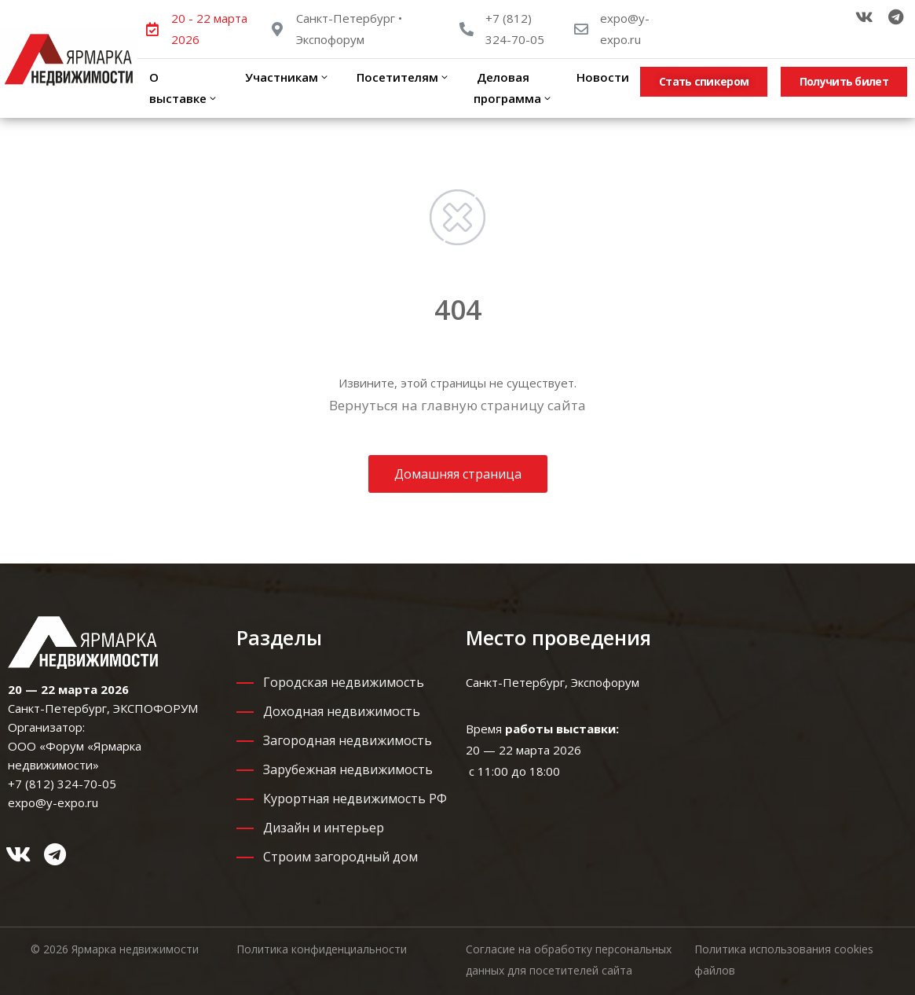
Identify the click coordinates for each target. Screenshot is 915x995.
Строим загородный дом (340, 856)
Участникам (286, 77)
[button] (703, 82)
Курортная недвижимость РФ (355, 798)
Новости (602, 77)
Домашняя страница (458, 474)
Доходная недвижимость (341, 711)
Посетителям (401, 77)
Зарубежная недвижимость (348, 769)
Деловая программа (513, 87)
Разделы (279, 637)
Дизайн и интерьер (323, 827)
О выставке (183, 87)
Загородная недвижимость (347, 740)
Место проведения (558, 637)
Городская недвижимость (343, 682)
